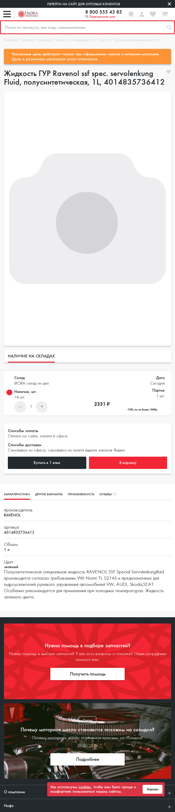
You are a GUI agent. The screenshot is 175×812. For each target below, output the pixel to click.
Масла (104, 40)
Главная (11, 40)
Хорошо (152, 789)
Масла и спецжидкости (74, 40)
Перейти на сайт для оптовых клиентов (83, 4)
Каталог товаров (36, 40)
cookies (85, 787)
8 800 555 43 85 (103, 12)
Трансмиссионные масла (136, 40)
